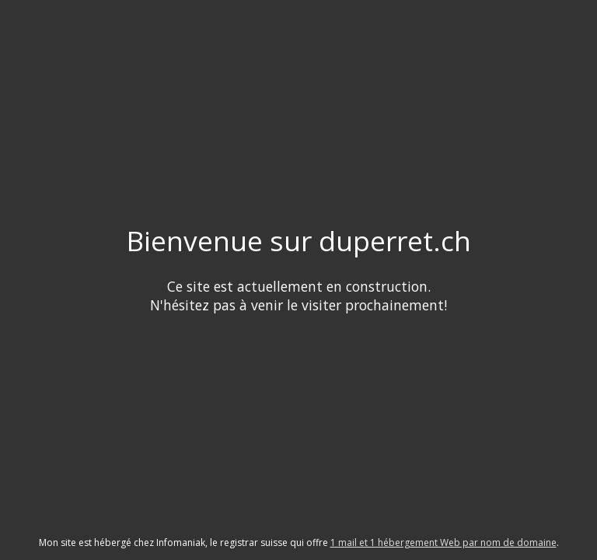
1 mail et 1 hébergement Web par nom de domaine (443, 542)
